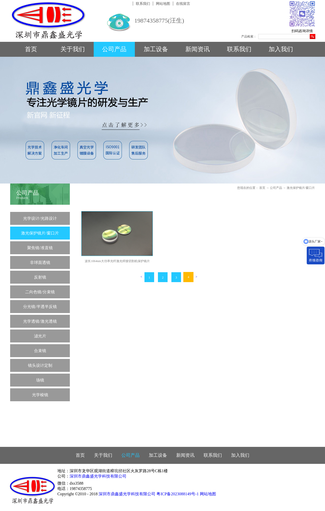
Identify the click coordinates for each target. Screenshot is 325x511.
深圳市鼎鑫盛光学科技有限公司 (98, 476)
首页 (31, 49)
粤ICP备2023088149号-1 (177, 494)
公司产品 (276, 188)
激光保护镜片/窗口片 (301, 188)
